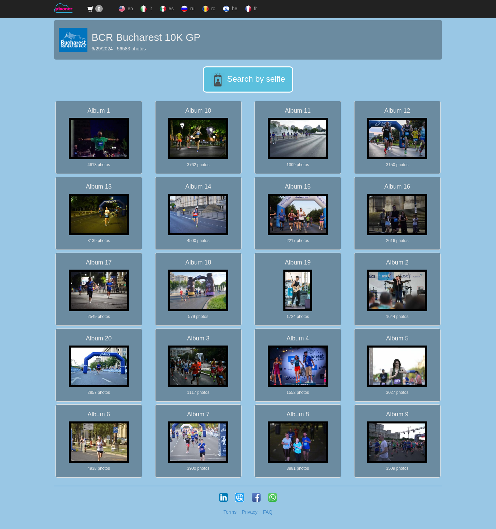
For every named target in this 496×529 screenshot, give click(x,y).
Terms (230, 512)
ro (208, 8)
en (125, 8)
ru (187, 8)
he (229, 8)
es (166, 8)
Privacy (250, 512)
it (145, 8)
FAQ (267, 512)
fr (250, 8)
